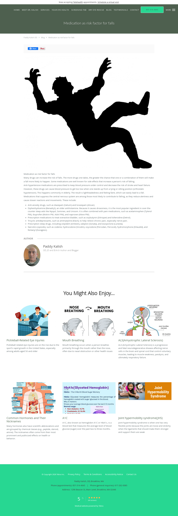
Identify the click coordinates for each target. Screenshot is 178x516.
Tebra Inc (60, 474)
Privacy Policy (74, 474)
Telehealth (78, 2)
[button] (173, 10)
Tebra (101, 506)
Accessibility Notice (114, 474)
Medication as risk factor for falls (61, 37)
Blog (43, 37)
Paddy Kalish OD (30, 37)
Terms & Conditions (93, 474)
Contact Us (131, 474)
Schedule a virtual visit (108, 2)
